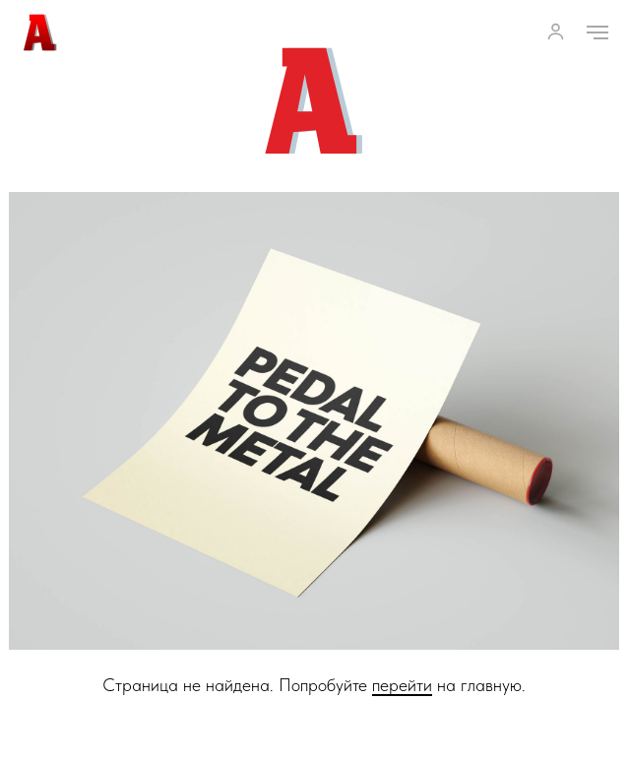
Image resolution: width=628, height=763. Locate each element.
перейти (402, 684)
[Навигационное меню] (597, 32)
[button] (555, 31)
